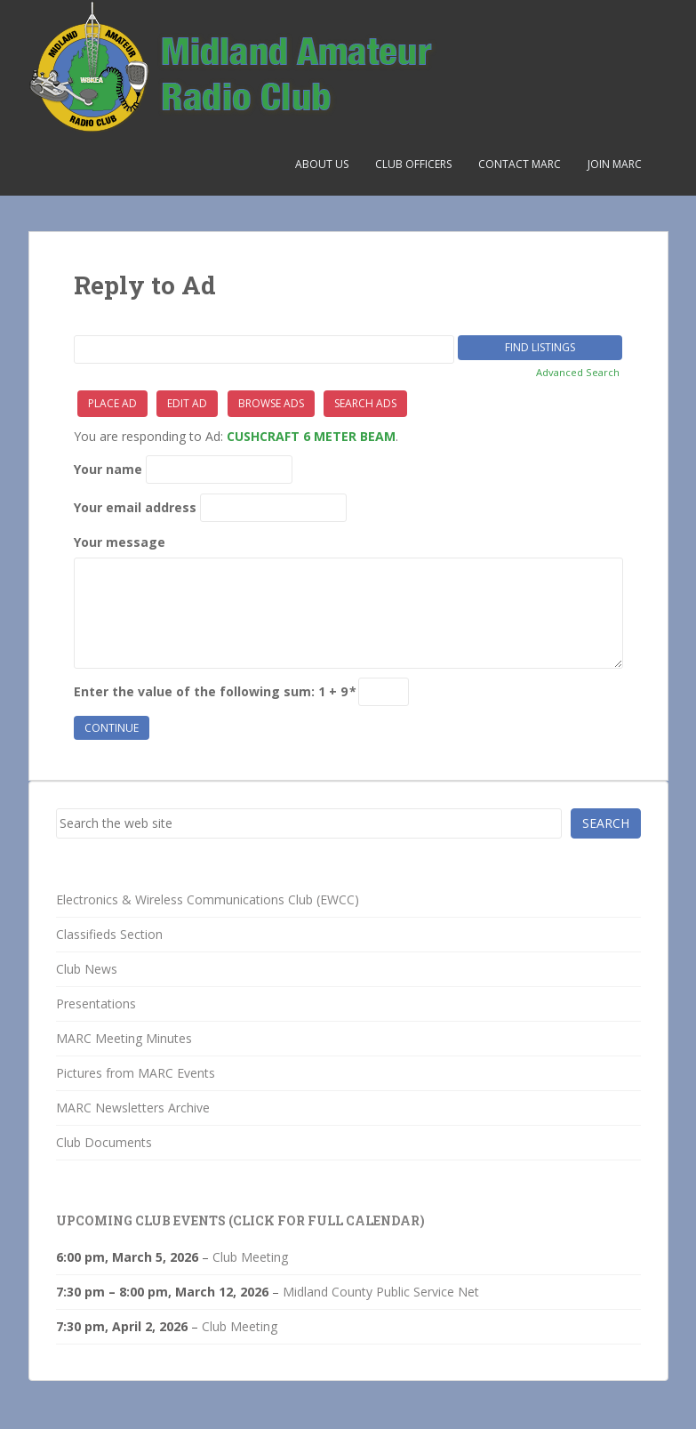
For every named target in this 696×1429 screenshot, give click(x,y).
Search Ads (365, 403)
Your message (119, 542)
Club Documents (104, 1142)
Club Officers (413, 164)
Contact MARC (519, 164)
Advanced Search (578, 372)
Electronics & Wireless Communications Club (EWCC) (207, 899)
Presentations (96, 1003)
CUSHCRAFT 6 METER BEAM (311, 436)
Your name (108, 469)
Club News (86, 968)
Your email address (135, 507)
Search (605, 823)
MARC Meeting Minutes (124, 1038)
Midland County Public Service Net (381, 1291)
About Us (321, 164)
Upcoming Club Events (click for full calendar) (240, 1220)
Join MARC (615, 164)
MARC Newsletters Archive (133, 1107)
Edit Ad (187, 403)
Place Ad (112, 403)
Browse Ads (271, 403)
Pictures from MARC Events (135, 1072)
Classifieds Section (109, 934)
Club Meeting (250, 1256)
